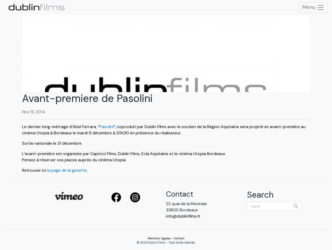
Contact (179, 238)
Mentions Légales (159, 238)
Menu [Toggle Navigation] (313, 7)
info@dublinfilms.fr (183, 216)
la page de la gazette (67, 170)
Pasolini (106, 126)
